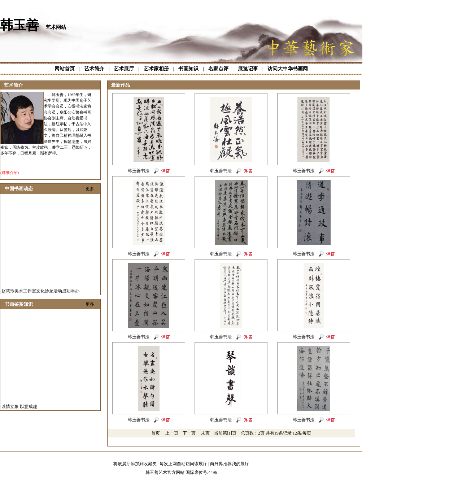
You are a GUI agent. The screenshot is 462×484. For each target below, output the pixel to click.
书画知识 (188, 68)
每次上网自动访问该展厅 (183, 463)
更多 (90, 188)
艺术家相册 (156, 68)
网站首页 (65, 68)
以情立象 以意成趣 (19, 407)
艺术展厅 (124, 68)
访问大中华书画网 (287, 68)
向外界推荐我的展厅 (229, 463)
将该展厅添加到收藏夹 (135, 463)
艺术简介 (94, 68)
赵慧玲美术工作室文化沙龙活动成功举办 (40, 292)
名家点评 (218, 68)
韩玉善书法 (138, 170)
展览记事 (248, 68)
